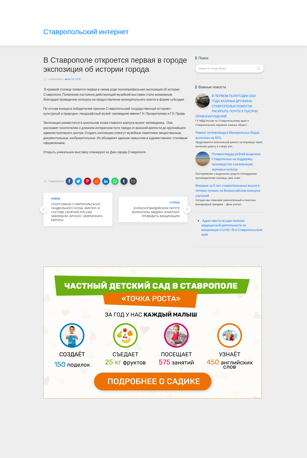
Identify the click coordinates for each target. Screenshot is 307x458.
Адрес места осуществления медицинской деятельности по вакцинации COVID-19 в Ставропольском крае (231, 227)
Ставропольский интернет (86, 32)
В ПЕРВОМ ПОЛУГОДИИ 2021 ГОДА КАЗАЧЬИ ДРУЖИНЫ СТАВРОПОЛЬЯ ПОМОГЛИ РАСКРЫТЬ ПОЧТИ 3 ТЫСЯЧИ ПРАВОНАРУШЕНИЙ (226, 106)
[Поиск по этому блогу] (229, 68)
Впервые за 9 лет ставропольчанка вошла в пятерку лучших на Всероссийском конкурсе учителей (227, 190)
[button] (69, 181)
